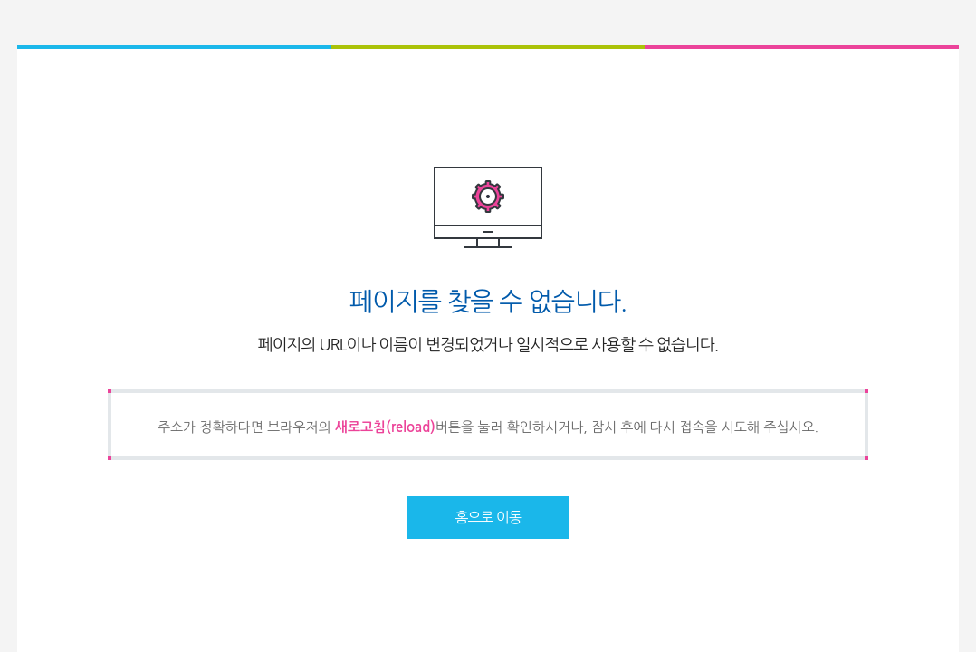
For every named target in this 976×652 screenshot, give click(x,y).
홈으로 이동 (488, 517)
